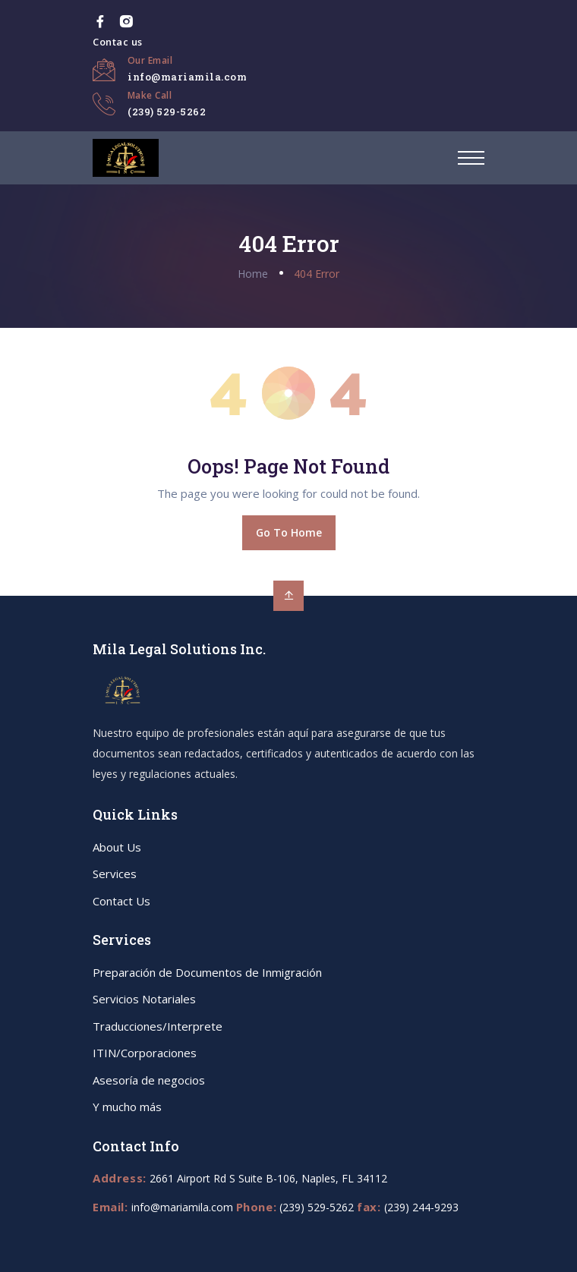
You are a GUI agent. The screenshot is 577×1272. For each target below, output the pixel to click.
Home (253, 273)
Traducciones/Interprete (157, 1026)
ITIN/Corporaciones (145, 1052)
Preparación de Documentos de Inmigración (207, 972)
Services (115, 873)
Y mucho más (127, 1106)
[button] (471, 158)
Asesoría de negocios (149, 1080)
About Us (117, 847)
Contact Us (121, 900)
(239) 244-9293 (421, 1207)
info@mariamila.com (187, 76)
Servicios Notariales (144, 998)
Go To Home (289, 532)
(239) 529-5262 (167, 111)
